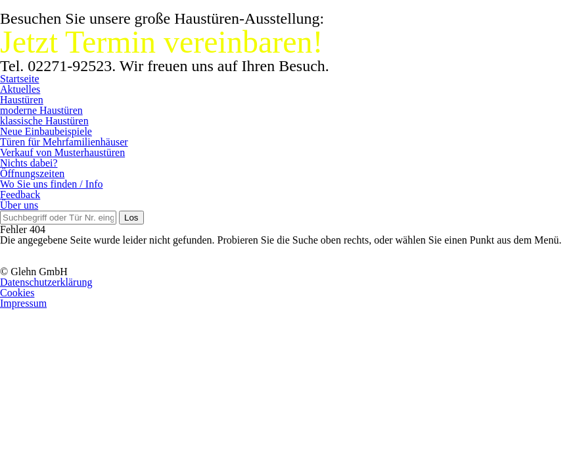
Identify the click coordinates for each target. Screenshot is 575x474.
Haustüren (21, 99)
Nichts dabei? (29, 163)
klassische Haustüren (44, 120)
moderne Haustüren (41, 110)
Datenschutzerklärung (46, 282)
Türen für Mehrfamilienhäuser (64, 141)
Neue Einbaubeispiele (46, 131)
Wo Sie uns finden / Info (51, 184)
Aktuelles (20, 89)
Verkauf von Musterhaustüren (62, 152)
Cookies (17, 292)
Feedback (20, 194)
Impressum (23, 303)
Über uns (19, 205)
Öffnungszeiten (32, 173)
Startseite (19, 78)
